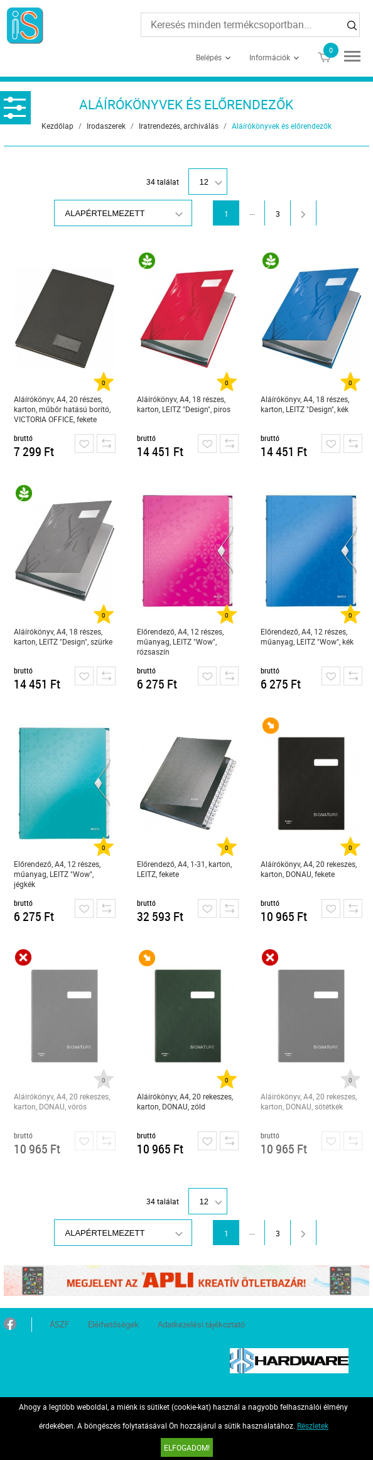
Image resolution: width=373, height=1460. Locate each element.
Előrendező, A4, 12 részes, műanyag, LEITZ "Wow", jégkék (57, 874)
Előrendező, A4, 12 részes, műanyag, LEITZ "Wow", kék (307, 636)
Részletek (312, 1425)
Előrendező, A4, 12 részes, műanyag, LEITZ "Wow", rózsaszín (180, 641)
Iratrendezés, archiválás (179, 126)
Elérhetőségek (113, 1324)
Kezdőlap (57, 126)
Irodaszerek (106, 126)
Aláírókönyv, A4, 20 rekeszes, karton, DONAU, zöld (185, 1101)
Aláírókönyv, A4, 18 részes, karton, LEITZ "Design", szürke (63, 636)
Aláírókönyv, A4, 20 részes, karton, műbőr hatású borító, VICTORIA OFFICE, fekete (62, 409)
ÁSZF (59, 1324)
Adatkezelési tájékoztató (201, 1324)
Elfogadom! (187, 1447)
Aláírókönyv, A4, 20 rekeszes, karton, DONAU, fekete (309, 869)
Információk (269, 57)
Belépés (209, 57)
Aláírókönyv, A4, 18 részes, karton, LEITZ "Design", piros (183, 404)
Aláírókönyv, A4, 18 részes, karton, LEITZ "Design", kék (305, 404)
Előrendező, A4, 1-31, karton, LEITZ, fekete (184, 869)
